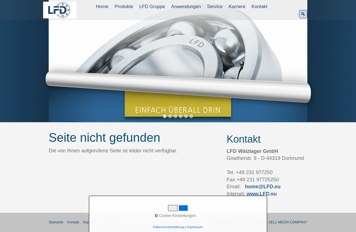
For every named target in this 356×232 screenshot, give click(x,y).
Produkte (124, 6)
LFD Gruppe (152, 6)
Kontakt (259, 6)
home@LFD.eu (263, 186)
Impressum (91, 222)
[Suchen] (303, 14)
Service (215, 6)
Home (102, 6)
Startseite (56, 222)
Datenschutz (113, 222)
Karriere (237, 6)
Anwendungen (186, 6)
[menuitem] (102, 7)
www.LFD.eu (262, 194)
